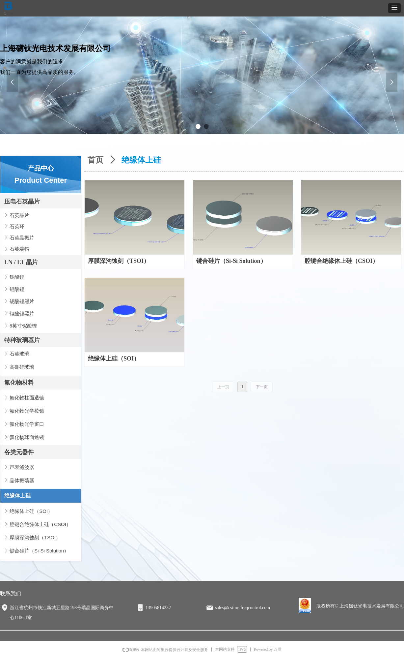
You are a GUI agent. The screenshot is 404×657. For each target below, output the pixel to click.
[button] (394, 8)
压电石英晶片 (22, 201)
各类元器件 (19, 452)
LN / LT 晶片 (21, 262)
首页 (95, 160)
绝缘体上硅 (17, 495)
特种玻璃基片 (22, 340)
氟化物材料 (19, 382)
